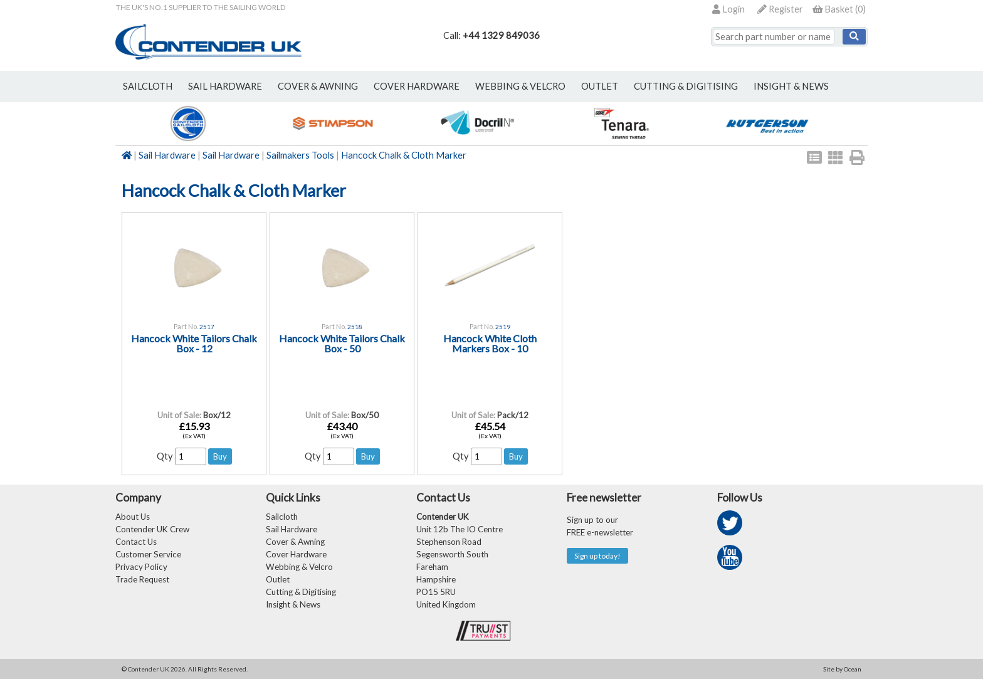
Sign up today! (597, 556)
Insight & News (791, 86)
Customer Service (148, 554)
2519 (502, 326)
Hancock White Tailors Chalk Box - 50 (342, 343)
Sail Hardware (167, 155)
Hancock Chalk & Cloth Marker (403, 155)
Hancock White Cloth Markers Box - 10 (490, 343)
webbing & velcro (520, 86)
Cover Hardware (296, 554)
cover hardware (417, 86)
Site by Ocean (842, 669)
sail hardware (225, 86)
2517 (206, 326)
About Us (132, 517)
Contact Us (136, 542)
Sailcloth (282, 517)
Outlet (278, 579)
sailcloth (147, 86)
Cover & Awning (295, 542)
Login (728, 9)
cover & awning (318, 86)
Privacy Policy (141, 567)
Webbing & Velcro (299, 567)
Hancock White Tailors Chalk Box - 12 (194, 343)
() (839, 9)
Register (780, 9)
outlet (599, 86)
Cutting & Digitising (686, 86)
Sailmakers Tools (300, 155)
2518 (354, 326)
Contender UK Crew (152, 529)
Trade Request (142, 579)
